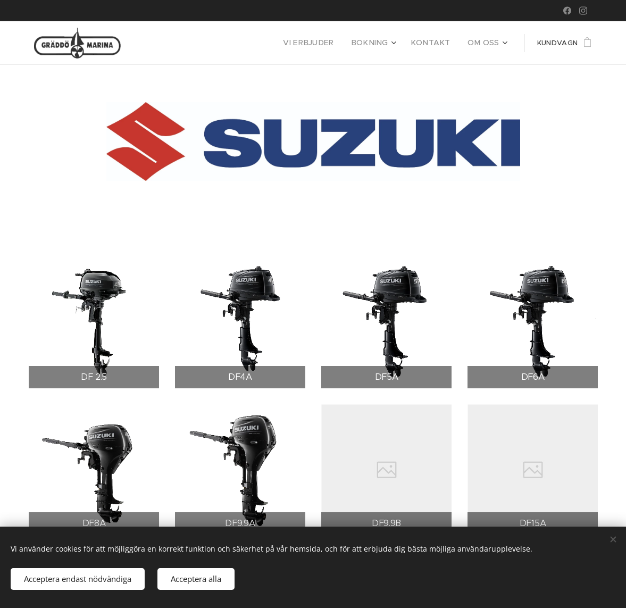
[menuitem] (325, 43)
